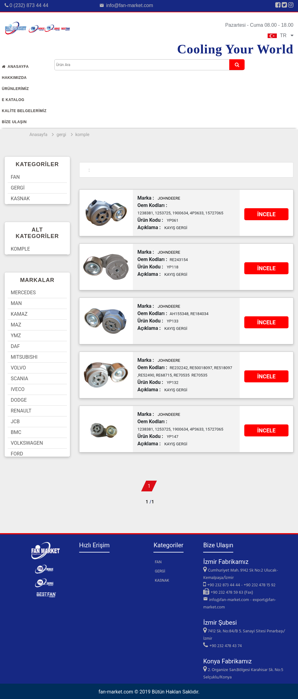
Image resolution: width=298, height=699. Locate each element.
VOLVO (18, 368)
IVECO (18, 389)
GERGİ (18, 188)
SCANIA (19, 378)
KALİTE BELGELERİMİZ (24, 111)
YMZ (16, 335)
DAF (15, 346)
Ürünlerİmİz (15, 89)
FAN (15, 177)
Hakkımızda (14, 78)
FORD (17, 454)
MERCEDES (23, 292)
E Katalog (13, 100)
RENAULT (21, 411)
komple (82, 134)
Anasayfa (15, 66)
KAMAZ (19, 314)
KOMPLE (20, 249)
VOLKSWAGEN (27, 443)
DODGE (19, 400)
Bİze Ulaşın (14, 122)
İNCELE (266, 214)
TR (280, 35)
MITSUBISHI (24, 357)
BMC (16, 432)
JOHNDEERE (169, 198)
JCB (15, 421)
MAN (16, 303)
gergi (61, 134)
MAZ (16, 325)
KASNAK (20, 198)
